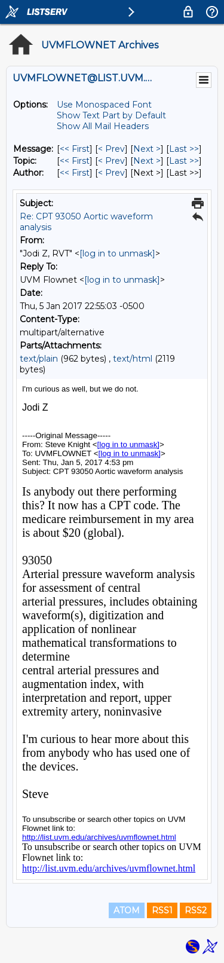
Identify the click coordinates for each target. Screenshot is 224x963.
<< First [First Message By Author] (75, 172)
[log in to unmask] (117, 253)
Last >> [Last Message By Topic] (184, 160)
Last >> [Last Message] (184, 148)
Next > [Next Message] (147, 148)
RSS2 (196, 910)
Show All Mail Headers (103, 126)
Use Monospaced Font (104, 104)
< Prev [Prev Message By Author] (111, 172)
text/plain (39, 358)
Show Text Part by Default (111, 115)
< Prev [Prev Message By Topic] (111, 160)
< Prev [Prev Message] (111, 148)
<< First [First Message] (75, 148)
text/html (132, 358)
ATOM (126, 910)
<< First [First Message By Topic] (75, 160)
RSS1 (162, 910)
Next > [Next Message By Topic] (147, 160)
